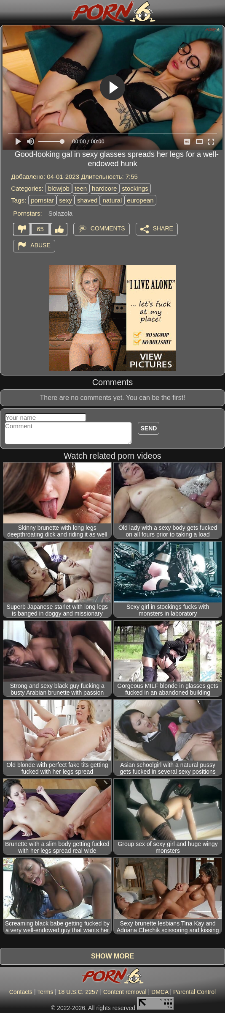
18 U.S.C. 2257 (78, 991)
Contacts (20, 991)
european (140, 200)
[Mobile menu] (7, 11)
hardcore (104, 188)
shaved (87, 200)
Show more (112, 956)
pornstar (42, 200)
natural (112, 200)
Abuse (40, 245)
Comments (108, 228)
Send (148, 428)
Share (163, 228)
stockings (135, 188)
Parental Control (194, 991)
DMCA (159, 991)
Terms (45, 991)
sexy (65, 200)
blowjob (59, 188)
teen (81, 188)
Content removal (125, 991)
